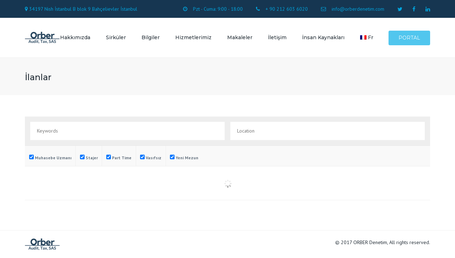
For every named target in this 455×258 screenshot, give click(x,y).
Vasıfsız (150, 157)
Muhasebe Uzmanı (50, 157)
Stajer (89, 157)
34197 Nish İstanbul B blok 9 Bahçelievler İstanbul (83, 9)
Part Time (119, 157)
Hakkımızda (75, 37)
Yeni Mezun (184, 157)
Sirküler (116, 37)
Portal (409, 38)
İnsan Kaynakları (323, 37)
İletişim (277, 37)
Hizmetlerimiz (193, 37)
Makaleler (239, 37)
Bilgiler (150, 37)
